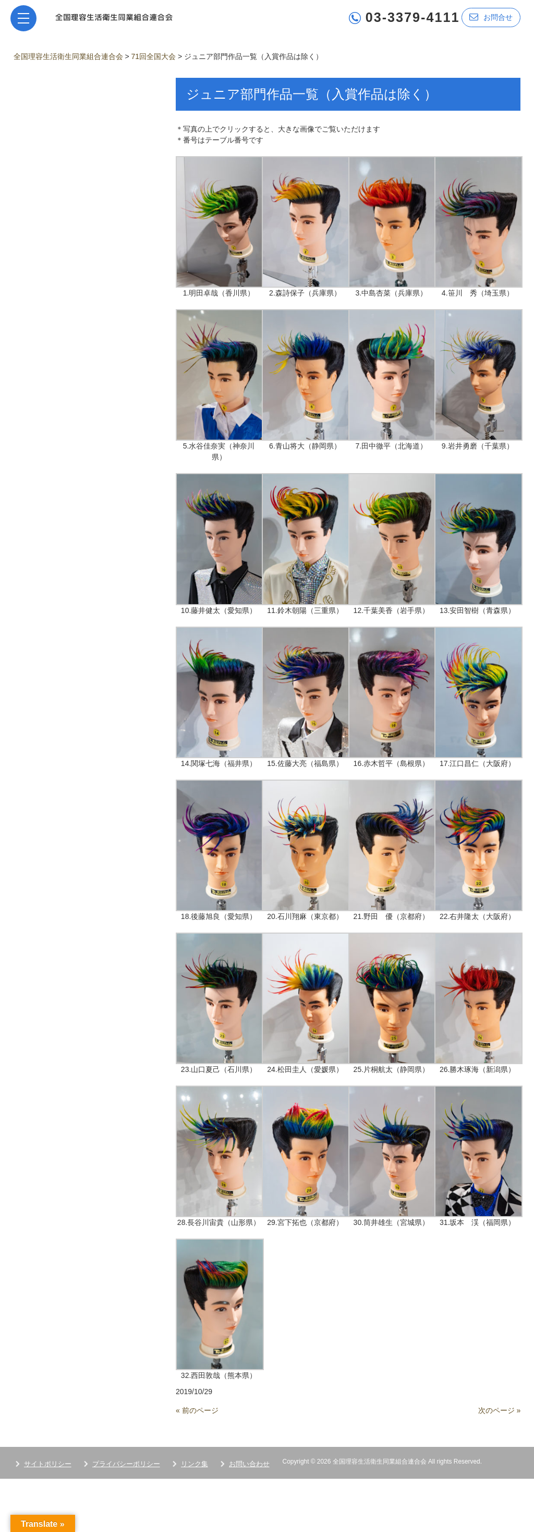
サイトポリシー (47, 1464)
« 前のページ (197, 1410)
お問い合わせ (249, 1464)
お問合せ (491, 17)
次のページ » (499, 1410)
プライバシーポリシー (126, 1464)
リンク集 (194, 1464)
